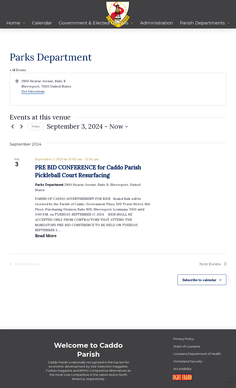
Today (35, 126)
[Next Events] (21, 126)
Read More (45, 235)
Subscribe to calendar (199, 280)
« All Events (18, 70)
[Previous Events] (12, 126)
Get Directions (32, 91)
